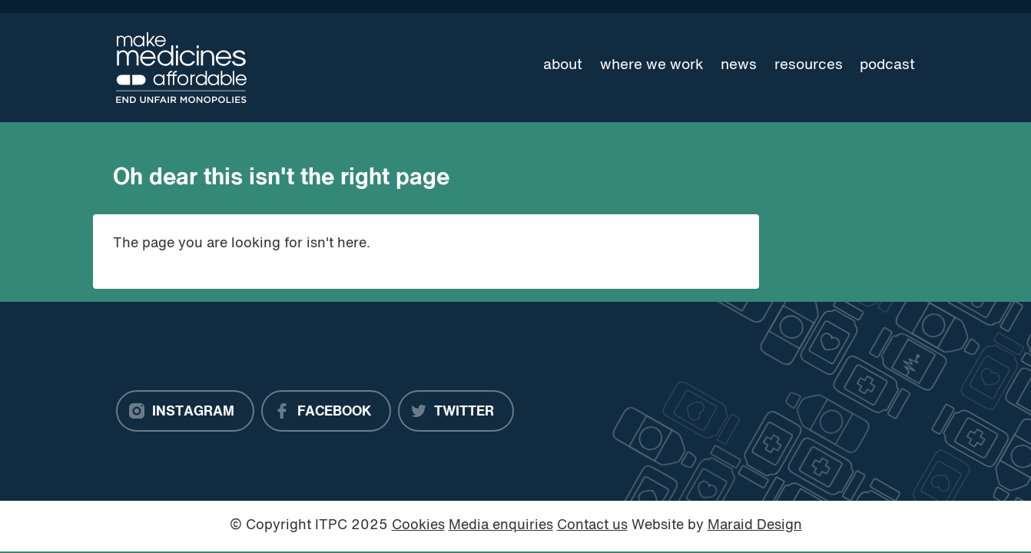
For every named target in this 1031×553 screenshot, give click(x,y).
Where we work (652, 65)
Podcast (887, 65)
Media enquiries (501, 525)
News (739, 65)
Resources (808, 65)
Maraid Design (755, 525)
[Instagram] (185, 411)
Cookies (418, 525)
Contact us (592, 525)
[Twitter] (456, 411)
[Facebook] (326, 411)
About (562, 65)
